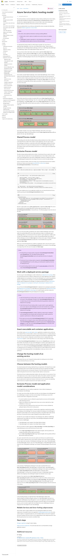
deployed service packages (24, 288)
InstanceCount (20, 338)
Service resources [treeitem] (7, 88)
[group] (36, 170)
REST (38, 163)
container (36, 332)
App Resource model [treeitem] (6, 101)
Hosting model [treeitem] (6, 73)
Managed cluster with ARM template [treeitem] (8, 20)
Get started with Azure (67, 4)
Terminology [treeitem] (5, 54)
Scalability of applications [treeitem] (8, 82)
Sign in (70, 1)
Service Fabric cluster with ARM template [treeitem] (8, 28)
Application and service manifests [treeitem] (8, 64)
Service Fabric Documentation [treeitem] (7, 12)
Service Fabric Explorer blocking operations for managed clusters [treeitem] (8, 111)
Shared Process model (63, 10)
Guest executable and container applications (64, 17)
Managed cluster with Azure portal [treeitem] (8, 17)
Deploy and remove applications (23, 525)
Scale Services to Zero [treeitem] (8, 95)
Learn (18, 8)
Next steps (61, 26)
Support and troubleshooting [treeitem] (7, 118)
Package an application (21, 523)
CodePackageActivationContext (44, 512)
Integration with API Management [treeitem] (9, 100)
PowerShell (35, 163)
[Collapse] (14, 8)
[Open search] (67, 2)
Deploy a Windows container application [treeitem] (8, 36)
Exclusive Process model (63, 12)
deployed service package (47, 274)
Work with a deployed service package (64, 14)
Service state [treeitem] (6, 80)
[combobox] (7, 10)
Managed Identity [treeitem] (6, 103)
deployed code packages (31, 290)
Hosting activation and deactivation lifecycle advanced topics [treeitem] (9, 76)
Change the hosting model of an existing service (65, 19)
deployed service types (51, 288)
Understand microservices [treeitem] (7, 46)
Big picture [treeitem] (5, 48)
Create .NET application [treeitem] (7, 30)
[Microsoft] (2, 1)
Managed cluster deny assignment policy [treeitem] (7, 108)
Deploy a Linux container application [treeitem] (7, 33)
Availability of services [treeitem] (8, 83)
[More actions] (55, 8)
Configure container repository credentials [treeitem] (8, 105)
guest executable (28, 332)
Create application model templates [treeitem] (8, 61)
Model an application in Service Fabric (29, 27)
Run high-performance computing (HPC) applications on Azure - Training (30, 537)
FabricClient (43, 163)
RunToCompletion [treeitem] (7, 93)
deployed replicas (20, 290)
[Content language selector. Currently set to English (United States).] (6, 554)
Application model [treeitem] (7, 59)
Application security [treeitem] (7, 79)
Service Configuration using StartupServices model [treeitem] (9, 67)
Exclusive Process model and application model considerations (65, 24)
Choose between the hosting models (64, 22)
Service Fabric (25, 8)
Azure (21, 8)
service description (44, 266)
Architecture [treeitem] (5, 51)
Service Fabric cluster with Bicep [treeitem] (8, 26)
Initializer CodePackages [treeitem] (8, 91)
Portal (60, 4)
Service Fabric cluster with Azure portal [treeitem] (9, 23)
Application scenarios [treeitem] (7, 49)
